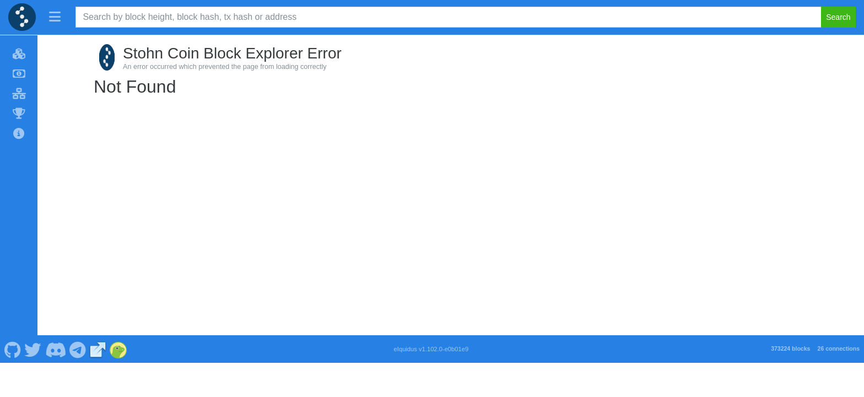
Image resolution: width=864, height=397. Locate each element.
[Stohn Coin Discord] (55, 348)
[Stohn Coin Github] (12, 348)
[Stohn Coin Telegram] (78, 348)
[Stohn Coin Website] (98, 348)
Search (838, 17)
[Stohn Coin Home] (22, 17)
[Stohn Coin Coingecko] (118, 348)
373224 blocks (790, 348)
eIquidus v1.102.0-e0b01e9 (431, 349)
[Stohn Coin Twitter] (33, 348)
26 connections (839, 348)
